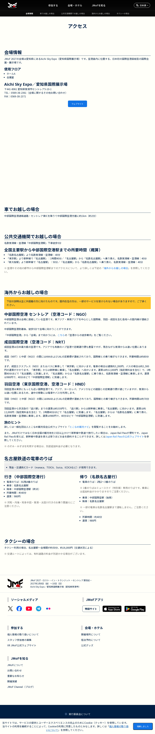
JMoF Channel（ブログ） (21, 687)
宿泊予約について (91, 640)
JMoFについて (15, 665)
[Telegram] (38, 608)
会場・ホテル (75, 5)
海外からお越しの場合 (116, 268)
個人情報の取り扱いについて (23, 634)
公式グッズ (87, 645)
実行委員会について (77, 714)
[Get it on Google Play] (135, 609)
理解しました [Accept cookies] (143, 726)
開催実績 (12, 681)
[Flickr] (48, 609)
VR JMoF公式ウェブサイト (21, 645)
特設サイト (91, 609)
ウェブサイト (77, 103)
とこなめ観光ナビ (79, 427)
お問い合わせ (14, 670)
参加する (53, 5)
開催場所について (91, 634)
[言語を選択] (142, 5)
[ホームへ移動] (12, 5)
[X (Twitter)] (10, 608)
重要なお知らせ (15, 676)
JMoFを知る (99, 5)
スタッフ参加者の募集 (19, 640)
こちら (61, 335)
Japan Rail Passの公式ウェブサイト (125, 436)
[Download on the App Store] (112, 609)
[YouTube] (29, 609)
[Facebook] (19, 608)
